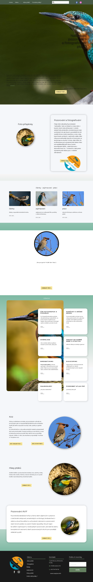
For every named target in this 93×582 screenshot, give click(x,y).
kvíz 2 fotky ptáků (37, 443)
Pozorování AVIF (19, 511)
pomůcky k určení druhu (74, 312)
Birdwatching (46, 361)
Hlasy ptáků (15, 468)
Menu (16, 2)
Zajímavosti (30, 570)
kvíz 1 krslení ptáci (15, 443)
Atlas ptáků (26, 2)
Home (11, 2)
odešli (77, 570)
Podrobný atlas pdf (75, 386)
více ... (42, 326)
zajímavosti (40, 209)
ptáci (64, 209)
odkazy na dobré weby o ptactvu (74, 340)
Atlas (46, 259)
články (11, 209)
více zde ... (12, 215)
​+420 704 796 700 (54, 569)
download (45, 339)
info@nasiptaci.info (56, 566)
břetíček (12, 85)
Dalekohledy (46, 386)
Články (28, 567)
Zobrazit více (46, 288)
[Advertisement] (46, 18)
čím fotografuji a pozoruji (48, 312)
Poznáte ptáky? (36, 2)
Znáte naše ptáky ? (32, 576)
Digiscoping (71, 361)
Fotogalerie (30, 564)
